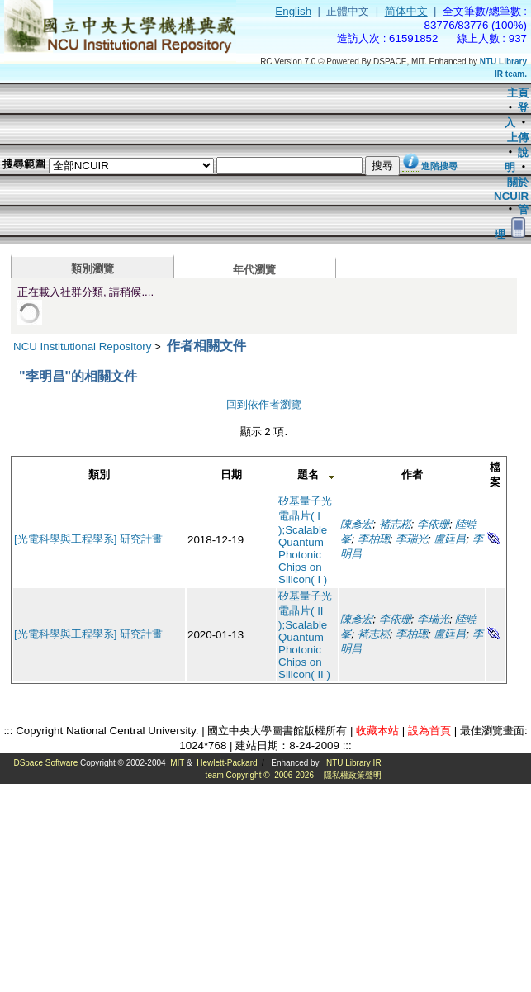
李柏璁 (374, 539)
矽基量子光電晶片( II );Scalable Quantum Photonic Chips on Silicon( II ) (305, 635)
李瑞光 (412, 539)
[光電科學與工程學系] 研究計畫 (88, 539)
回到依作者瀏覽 (263, 404)
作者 (412, 474)
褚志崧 (395, 524)
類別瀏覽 (92, 269)
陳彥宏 (356, 524)
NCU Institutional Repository (82, 346)
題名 (308, 474)
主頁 (518, 93)
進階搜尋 (439, 166)
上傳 (518, 137)
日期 (231, 474)
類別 (99, 474)
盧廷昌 (450, 539)
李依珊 (433, 524)
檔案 (495, 474)
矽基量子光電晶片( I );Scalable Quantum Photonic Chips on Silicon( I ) (305, 540)
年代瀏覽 (254, 269)
